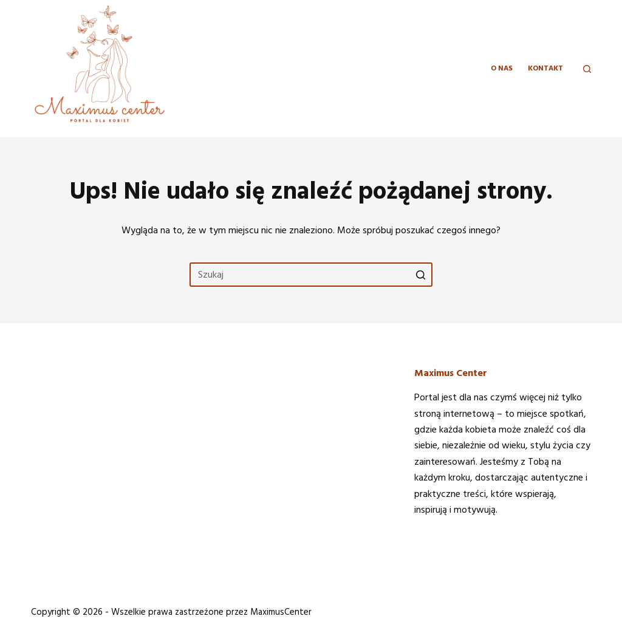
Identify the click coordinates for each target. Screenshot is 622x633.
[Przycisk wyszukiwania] (420, 274)
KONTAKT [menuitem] (545, 68)
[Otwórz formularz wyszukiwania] (587, 69)
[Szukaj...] (311, 274)
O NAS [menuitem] (502, 68)
